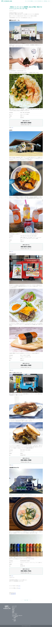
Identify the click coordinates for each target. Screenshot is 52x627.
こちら (12, 127)
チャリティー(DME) (14, 614)
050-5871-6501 (26, 247)
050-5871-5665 (26, 123)
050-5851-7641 (26, 571)
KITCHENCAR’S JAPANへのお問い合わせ (17, 615)
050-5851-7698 (26, 460)
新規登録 (15, 617)
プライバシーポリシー (14, 613)
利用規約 (13, 612)
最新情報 (13, 609)
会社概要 (13, 611)
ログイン (15, 618)
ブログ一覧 (26, 600)
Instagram (13, 610)
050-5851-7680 (26, 365)
